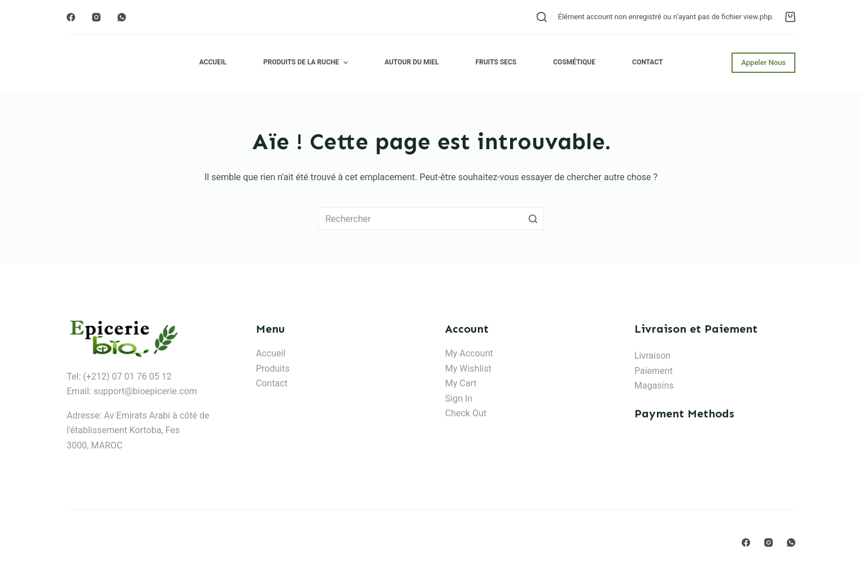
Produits (273, 368)
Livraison (652, 355)
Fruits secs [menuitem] (496, 62)
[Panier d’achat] (790, 17)
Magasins (654, 385)
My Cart (461, 383)
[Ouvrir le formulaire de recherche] (542, 17)
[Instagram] (96, 17)
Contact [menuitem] (647, 62)
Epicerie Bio (115, 62)
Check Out (465, 413)
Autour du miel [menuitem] (412, 62)
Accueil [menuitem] (213, 62)
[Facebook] (71, 17)
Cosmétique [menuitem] (574, 62)
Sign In (458, 398)
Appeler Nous (763, 62)
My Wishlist (468, 368)
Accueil (270, 353)
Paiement (653, 370)
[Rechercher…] (431, 218)
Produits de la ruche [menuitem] (307, 63)
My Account (469, 353)
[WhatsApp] (121, 17)
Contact (272, 383)
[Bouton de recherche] (532, 218)
